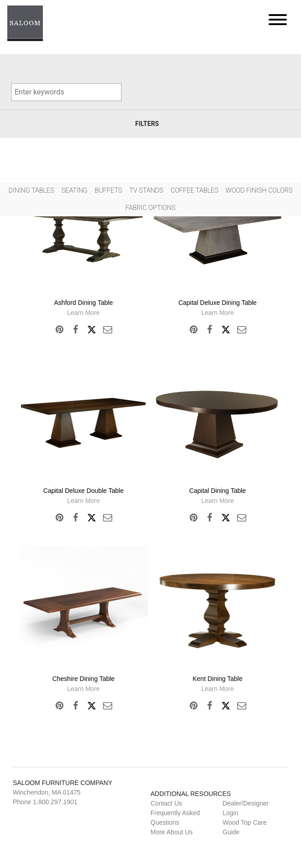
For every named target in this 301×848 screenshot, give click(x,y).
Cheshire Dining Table (83, 678)
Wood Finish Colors (259, 190)
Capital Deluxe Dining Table (217, 302)
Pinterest (59, 329)
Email (107, 329)
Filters (147, 123)
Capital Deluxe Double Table (83, 490)
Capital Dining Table (217, 490)
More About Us (171, 832)
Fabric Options (150, 208)
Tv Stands (146, 190)
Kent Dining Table (217, 678)
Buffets (108, 190)
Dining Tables (31, 190)
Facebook (75, 329)
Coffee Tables (194, 190)
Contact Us (166, 803)
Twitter (91, 329)
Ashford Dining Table (83, 302)
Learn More (83, 312)
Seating (75, 190)
